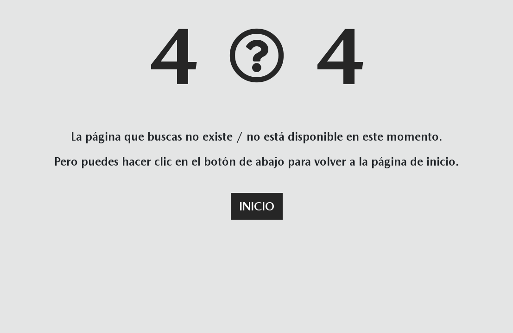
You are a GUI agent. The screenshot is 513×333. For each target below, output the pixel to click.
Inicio (256, 206)
